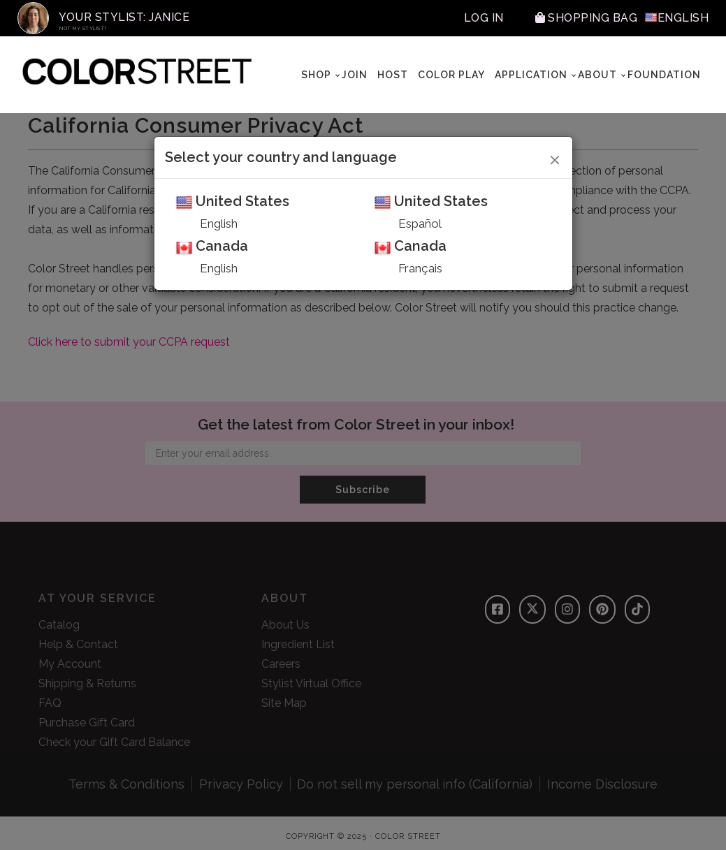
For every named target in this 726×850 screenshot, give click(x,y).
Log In (484, 17)
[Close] (555, 158)
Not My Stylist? (83, 28)
